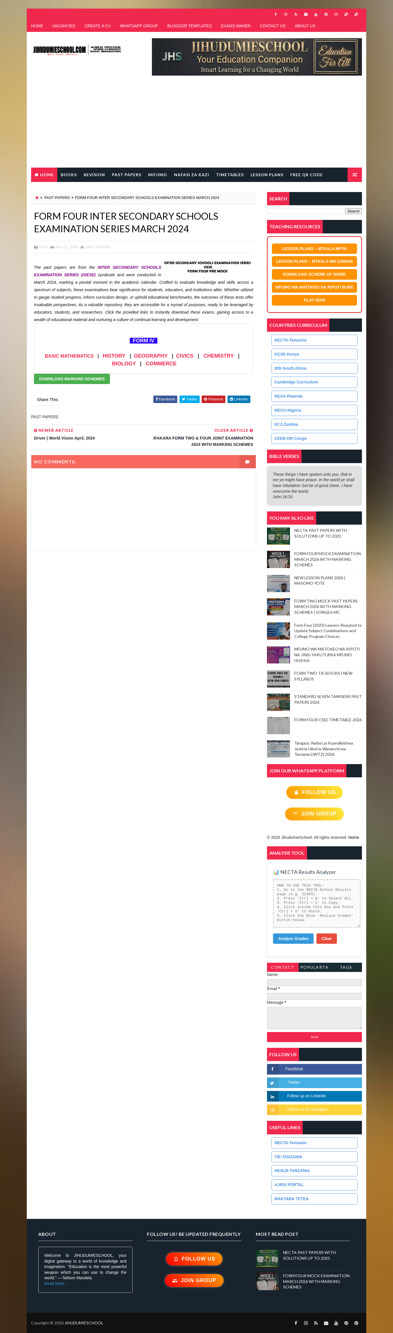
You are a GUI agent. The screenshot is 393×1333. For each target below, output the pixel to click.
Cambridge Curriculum (296, 382)
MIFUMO (157, 174)
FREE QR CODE (306, 174)
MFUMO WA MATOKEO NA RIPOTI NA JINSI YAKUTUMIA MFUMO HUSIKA (327, 655)
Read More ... (56, 1283)
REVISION (94, 174)
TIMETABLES (230, 174)
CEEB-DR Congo (290, 438)
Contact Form (283, 968)
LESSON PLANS (267, 174)
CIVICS (184, 356)
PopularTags (314, 968)
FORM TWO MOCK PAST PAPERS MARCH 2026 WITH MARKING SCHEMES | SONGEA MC (326, 607)
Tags (346, 967)
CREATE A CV (98, 26)
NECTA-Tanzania (290, 340)
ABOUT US (305, 26)
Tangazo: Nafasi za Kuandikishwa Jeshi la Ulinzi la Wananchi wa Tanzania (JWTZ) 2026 (323, 749)
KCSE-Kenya (286, 354)
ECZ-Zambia (286, 424)
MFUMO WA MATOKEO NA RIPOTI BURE (315, 287)
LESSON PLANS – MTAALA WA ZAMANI (314, 261)
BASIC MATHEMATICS (69, 356)
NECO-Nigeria (287, 410)
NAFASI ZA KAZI (191, 174)
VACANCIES (63, 26)
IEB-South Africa (290, 368)
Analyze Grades (293, 938)
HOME (37, 26)
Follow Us (314, 792)
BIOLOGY (124, 364)
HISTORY (114, 356)
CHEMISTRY (218, 356)
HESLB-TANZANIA (292, 1170)
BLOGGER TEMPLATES (189, 26)
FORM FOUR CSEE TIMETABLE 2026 (328, 719)
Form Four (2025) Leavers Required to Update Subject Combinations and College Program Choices (328, 631)
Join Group (314, 814)
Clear (327, 938)
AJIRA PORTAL (289, 1184)
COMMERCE (161, 364)
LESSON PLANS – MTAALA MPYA (314, 248)
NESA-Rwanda (288, 396)
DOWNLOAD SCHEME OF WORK (314, 274)
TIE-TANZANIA (288, 1156)
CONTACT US (273, 26)
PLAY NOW (314, 300)
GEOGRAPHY (151, 356)
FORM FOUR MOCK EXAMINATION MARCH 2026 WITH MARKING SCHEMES (327, 559)
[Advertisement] (196, 124)
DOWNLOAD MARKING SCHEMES (72, 379)
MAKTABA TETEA (291, 1198)
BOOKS (69, 174)
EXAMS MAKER (236, 26)
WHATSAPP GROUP (139, 26)
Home (47, 174)
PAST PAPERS (126, 174)
